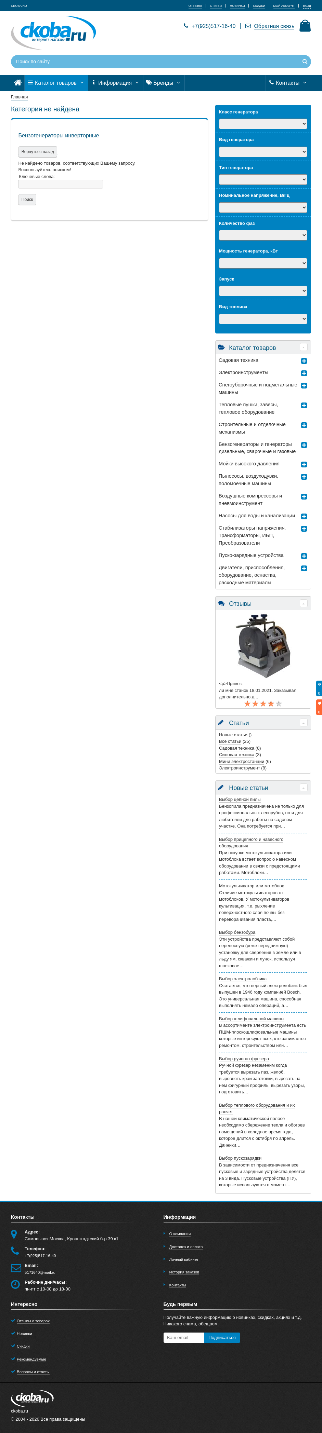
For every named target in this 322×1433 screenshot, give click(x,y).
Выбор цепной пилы (240, 799)
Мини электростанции (241, 761)
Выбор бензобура (237, 932)
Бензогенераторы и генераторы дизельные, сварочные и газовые (257, 447)
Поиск (26, 199)
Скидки (23, 1346)
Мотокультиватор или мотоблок (251, 885)
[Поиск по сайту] (135, 61)
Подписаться (222, 1337)
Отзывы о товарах (33, 1321)
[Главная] (17, 83)
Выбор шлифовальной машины (251, 1018)
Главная (19, 96)
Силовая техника (236, 754)
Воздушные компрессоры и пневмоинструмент (250, 499)
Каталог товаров (56, 83)
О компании (180, 1234)
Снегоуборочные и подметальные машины (258, 388)
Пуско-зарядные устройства (251, 555)
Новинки (24, 1334)
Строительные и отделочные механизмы (252, 428)
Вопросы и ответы (33, 1372)
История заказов (184, 1272)
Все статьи (230, 741)
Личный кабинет (183, 1259)
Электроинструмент (239, 767)
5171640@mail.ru (40, 1272)
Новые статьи (233, 734)
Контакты (288, 83)
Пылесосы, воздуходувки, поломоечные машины (248, 479)
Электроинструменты (243, 372)
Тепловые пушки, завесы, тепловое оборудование (248, 408)
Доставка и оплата (186, 1247)
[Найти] (305, 61)
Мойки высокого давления (249, 463)
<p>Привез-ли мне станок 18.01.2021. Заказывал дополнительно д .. (257, 690)
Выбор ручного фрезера (244, 1058)
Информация (115, 83)
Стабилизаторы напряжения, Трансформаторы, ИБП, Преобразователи (252, 535)
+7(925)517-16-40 (209, 26)
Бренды (164, 83)
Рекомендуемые (31, 1359)
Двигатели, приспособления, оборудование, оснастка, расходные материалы (252, 575)
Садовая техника (238, 360)
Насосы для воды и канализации (257, 515)
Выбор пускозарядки (240, 1158)
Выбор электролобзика (243, 978)
